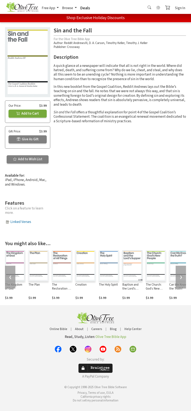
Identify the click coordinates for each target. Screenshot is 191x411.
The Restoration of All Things (61, 289)
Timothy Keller (115, 43)
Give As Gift (28, 139)
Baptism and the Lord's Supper (130, 289)
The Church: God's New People (154, 289)
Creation (81, 285)
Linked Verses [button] (20, 221)
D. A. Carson (96, 43)
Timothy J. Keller (137, 43)
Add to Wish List (27, 159)
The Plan (34, 285)
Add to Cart (27, 113)
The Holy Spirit (108, 285)
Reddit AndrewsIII (75, 43)
